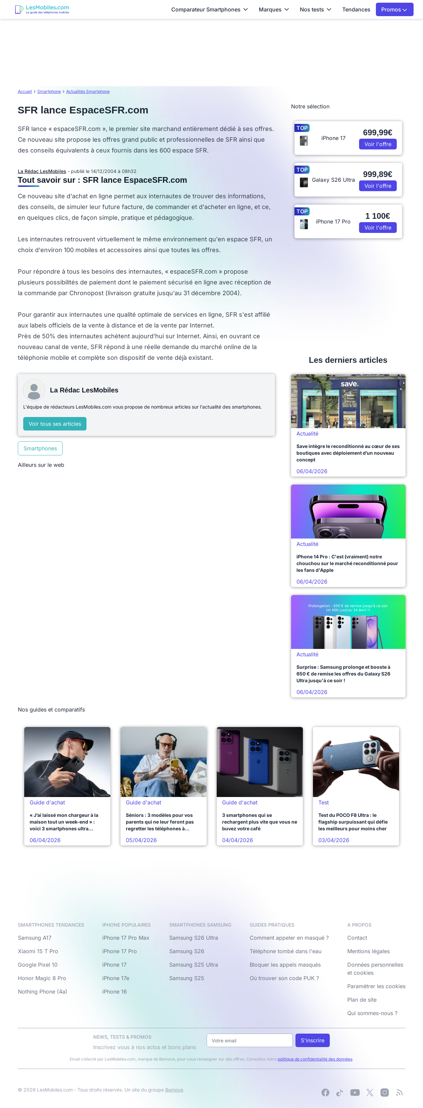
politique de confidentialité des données (315, 1059)
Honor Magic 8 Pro (42, 978)
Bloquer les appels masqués (285, 964)
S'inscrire (312, 1040)
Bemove (174, 1090)
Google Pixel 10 (38, 964)
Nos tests (315, 9)
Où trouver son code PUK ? (284, 978)
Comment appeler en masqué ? (289, 937)
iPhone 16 (114, 991)
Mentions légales (368, 951)
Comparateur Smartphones (209, 9)
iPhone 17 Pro (119, 951)
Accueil (25, 91)
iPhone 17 (114, 964)
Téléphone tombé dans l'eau (285, 951)
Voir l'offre (377, 144)
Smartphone (49, 91)
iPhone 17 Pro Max (125, 937)
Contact (357, 937)
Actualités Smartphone (88, 91)
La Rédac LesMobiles (42, 171)
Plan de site (362, 999)
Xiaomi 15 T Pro (38, 951)
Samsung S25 (186, 978)
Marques (274, 9)
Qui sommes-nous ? (372, 1013)
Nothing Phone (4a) (42, 991)
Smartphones (40, 448)
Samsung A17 (34, 937)
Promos (394, 9)
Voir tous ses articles (55, 423)
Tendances (356, 9)
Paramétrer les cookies (376, 986)
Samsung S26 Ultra (193, 937)
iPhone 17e (115, 978)
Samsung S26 (186, 951)
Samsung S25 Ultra (193, 964)
